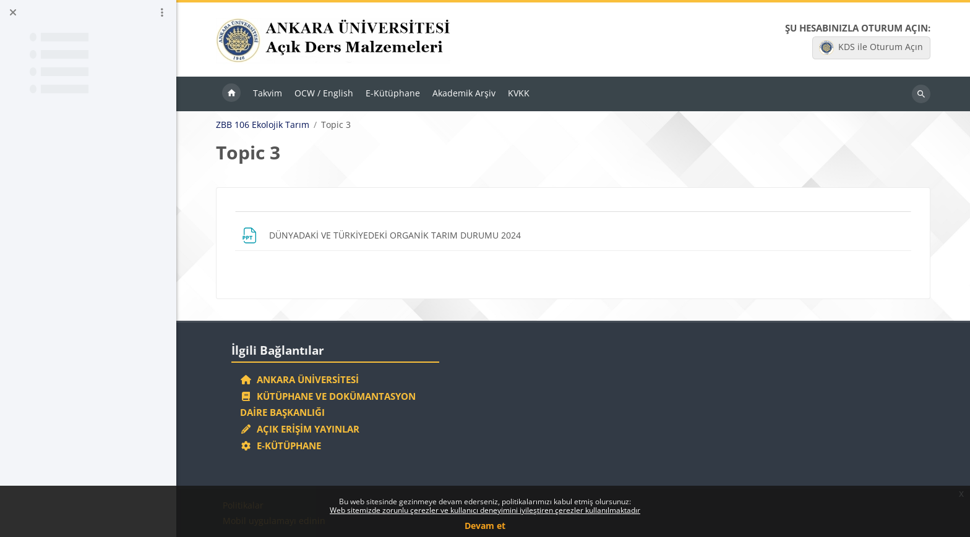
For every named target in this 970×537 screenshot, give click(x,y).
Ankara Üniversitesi (299, 379)
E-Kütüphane (280, 445)
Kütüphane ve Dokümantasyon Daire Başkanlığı (328, 404)
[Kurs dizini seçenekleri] (162, 12)
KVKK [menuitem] (519, 93)
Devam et (485, 525)
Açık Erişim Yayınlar (301, 429)
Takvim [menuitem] (267, 93)
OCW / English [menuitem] (323, 93)
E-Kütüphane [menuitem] (393, 93)
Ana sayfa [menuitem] (231, 94)
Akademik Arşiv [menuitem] (464, 93)
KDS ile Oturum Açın (871, 47)
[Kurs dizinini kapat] (13, 12)
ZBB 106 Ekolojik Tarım (262, 124)
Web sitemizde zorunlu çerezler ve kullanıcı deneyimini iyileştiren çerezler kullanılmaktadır (485, 510)
